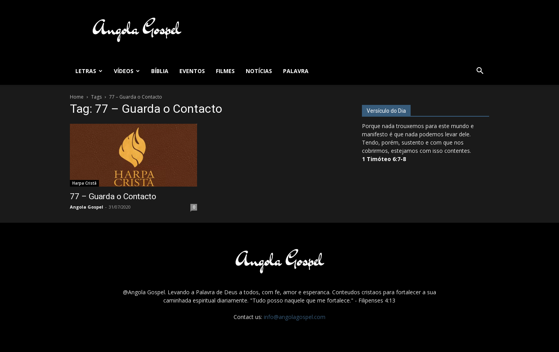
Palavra (296, 71)
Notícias (259, 71)
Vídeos (127, 71)
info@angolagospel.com (294, 317)
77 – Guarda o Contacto (113, 196)
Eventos (192, 71)
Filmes (225, 71)
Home (77, 97)
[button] (479, 71)
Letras (88, 71)
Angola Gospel (86, 207)
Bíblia (159, 71)
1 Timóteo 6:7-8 (384, 159)
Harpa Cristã (84, 183)
